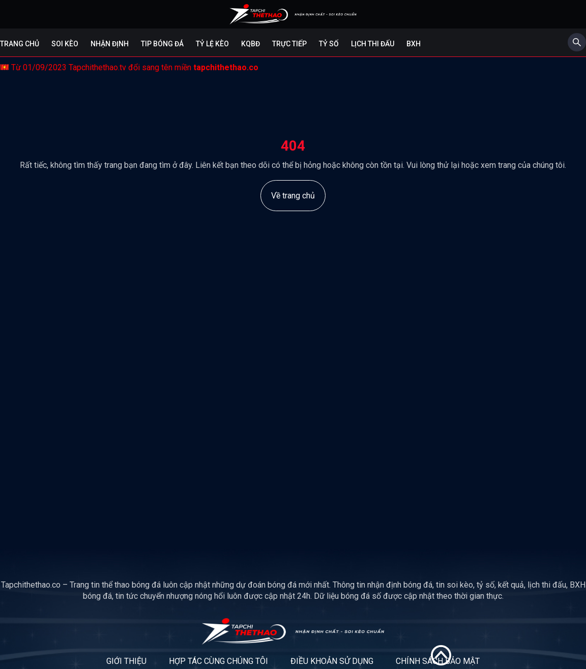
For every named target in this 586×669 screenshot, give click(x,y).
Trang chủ (19, 44)
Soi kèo (64, 44)
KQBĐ (250, 44)
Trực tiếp (289, 44)
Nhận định (110, 44)
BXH (413, 44)
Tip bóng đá (162, 44)
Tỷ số (329, 44)
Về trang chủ (293, 195)
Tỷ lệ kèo (212, 44)
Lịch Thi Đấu (372, 44)
